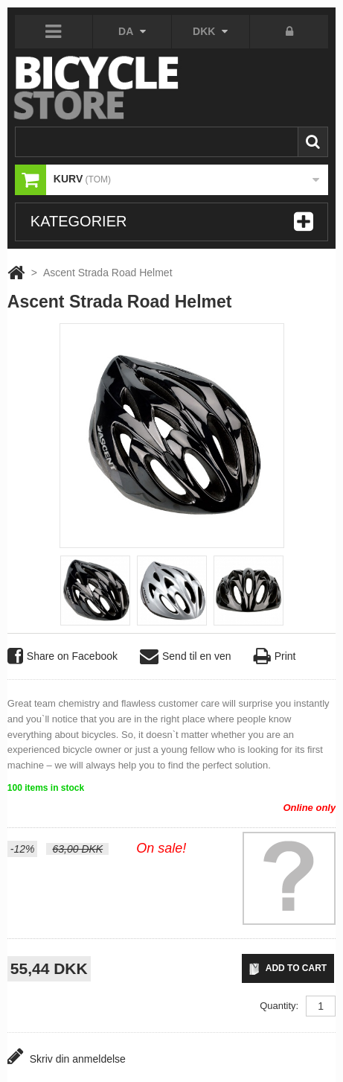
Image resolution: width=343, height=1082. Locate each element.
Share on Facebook (62, 656)
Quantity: (279, 1005)
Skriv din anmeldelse (66, 1056)
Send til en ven (185, 656)
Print (275, 656)
